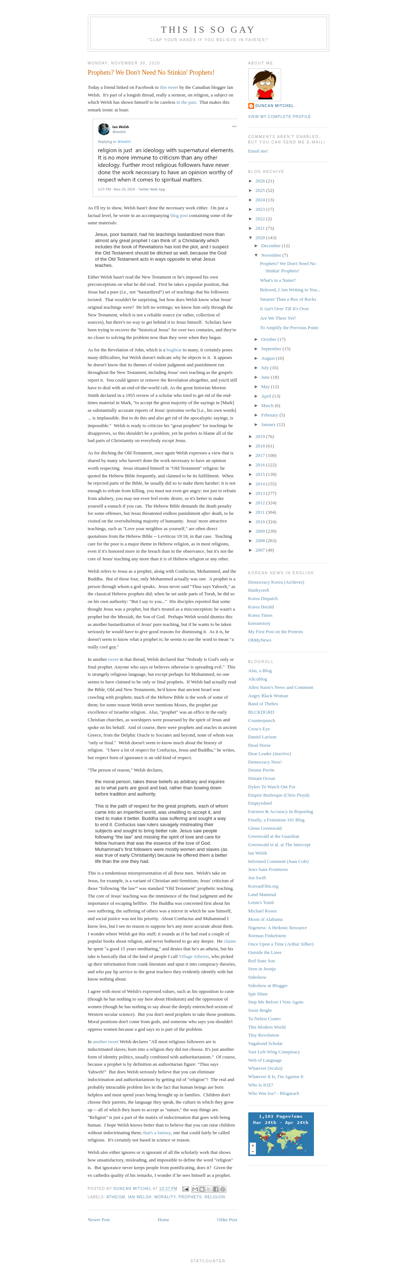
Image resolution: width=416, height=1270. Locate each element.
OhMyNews (260, 640)
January (269, 424)
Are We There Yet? (278, 318)
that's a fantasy (157, 1132)
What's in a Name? (278, 280)
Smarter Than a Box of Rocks (288, 299)
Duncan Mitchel (133, 1189)
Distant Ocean (261, 778)
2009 (261, 531)
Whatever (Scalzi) (265, 1068)
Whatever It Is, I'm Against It (276, 1076)
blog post (179, 215)
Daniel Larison (262, 736)
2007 (261, 550)
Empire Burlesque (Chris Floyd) (279, 795)
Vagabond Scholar (265, 1043)
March (268, 405)
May (266, 386)
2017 (261, 455)
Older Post (227, 1219)
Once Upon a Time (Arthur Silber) (281, 944)
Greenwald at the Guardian (273, 836)
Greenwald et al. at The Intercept (279, 844)
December (271, 245)
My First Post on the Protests (275, 631)
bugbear (174, 349)
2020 (261, 237)
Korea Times (260, 615)
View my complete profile (279, 117)
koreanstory (259, 623)
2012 (261, 502)
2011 (261, 512)
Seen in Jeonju (262, 968)
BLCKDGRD (261, 712)
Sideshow (257, 977)
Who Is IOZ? (260, 1085)
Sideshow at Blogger (268, 985)
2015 (261, 474)
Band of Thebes (263, 703)
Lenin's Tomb (261, 902)
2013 (261, 493)
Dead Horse (259, 745)
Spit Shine (258, 994)
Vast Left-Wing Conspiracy (274, 1051)
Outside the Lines (265, 952)
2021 (261, 228)
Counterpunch (261, 720)
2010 (261, 521)
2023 (261, 209)
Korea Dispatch (263, 598)
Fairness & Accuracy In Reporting (280, 811)
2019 (261, 436)
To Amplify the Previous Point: (289, 327)
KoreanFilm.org (263, 886)
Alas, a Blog (260, 670)
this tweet (169, 87)
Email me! (258, 151)
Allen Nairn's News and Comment (281, 687)
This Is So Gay (208, 29)
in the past (186, 102)
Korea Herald (261, 607)
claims (229, 941)
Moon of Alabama (265, 919)
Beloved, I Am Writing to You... (290, 289)
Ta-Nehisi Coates (264, 1018)
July (265, 367)
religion (215, 1197)
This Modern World (267, 1027)
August (268, 358)
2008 (261, 540)
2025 (261, 190)
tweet (113, 659)
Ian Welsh (257, 853)
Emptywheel (260, 803)
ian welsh (140, 1197)
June (266, 377)
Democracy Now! (265, 762)
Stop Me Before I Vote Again (276, 1002)
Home (163, 1219)
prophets (190, 1197)
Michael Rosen (262, 911)
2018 (261, 446)
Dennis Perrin (261, 770)
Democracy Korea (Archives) (276, 582)
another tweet (105, 1041)
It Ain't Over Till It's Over (284, 308)
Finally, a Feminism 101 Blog (276, 820)
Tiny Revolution (263, 1035)
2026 (261, 181)
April (266, 396)
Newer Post (99, 1219)
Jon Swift (257, 877)
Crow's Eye (259, 728)
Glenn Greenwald (265, 828)
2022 (261, 218)
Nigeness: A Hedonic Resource (277, 927)
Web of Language (265, 1060)
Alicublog (257, 679)
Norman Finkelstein (267, 935)
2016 (261, 465)
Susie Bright (260, 1010)
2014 (261, 483)
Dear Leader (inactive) (269, 753)
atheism (115, 1197)
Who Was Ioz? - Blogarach (273, 1093)
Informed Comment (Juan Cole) (278, 861)
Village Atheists (194, 956)
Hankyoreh (258, 590)
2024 (261, 199)
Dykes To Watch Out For (272, 786)
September (272, 348)
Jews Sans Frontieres (268, 869)
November (271, 255)
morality (165, 1197)
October (269, 339)
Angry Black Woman (268, 695)
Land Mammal (262, 894)
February (270, 415)
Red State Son (261, 960)
